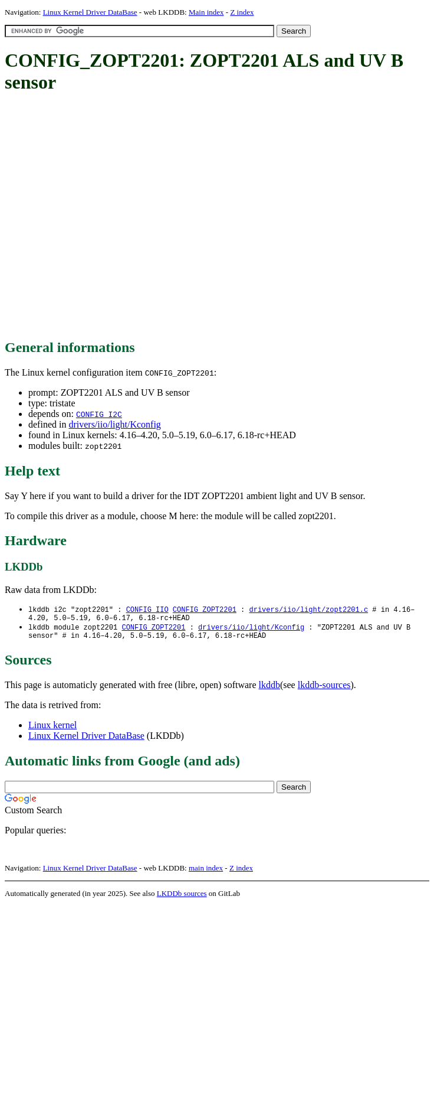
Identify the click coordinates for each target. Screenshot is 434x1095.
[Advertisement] (110, 217)
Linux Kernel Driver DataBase (90, 12)
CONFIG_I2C (99, 414)
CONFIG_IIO (147, 610)
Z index (242, 12)
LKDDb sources (182, 898)
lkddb (269, 690)
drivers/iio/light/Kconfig (114, 424)
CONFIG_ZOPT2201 (204, 610)
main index (206, 872)
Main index (206, 12)
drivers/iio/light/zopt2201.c (308, 610)
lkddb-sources (324, 690)
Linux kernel (52, 730)
